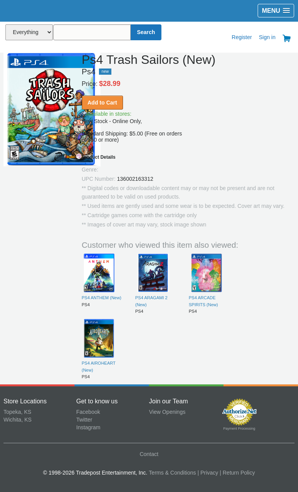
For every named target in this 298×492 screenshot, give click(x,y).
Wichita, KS (17, 420)
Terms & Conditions (172, 473)
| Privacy (208, 473)
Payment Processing (239, 428)
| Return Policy (237, 473)
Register (242, 37)
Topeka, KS (17, 412)
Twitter (84, 420)
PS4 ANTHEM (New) (101, 297)
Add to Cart (102, 102)
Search (146, 32)
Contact (149, 454)
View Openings (167, 412)
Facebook (88, 412)
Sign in (267, 37)
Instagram (88, 427)
